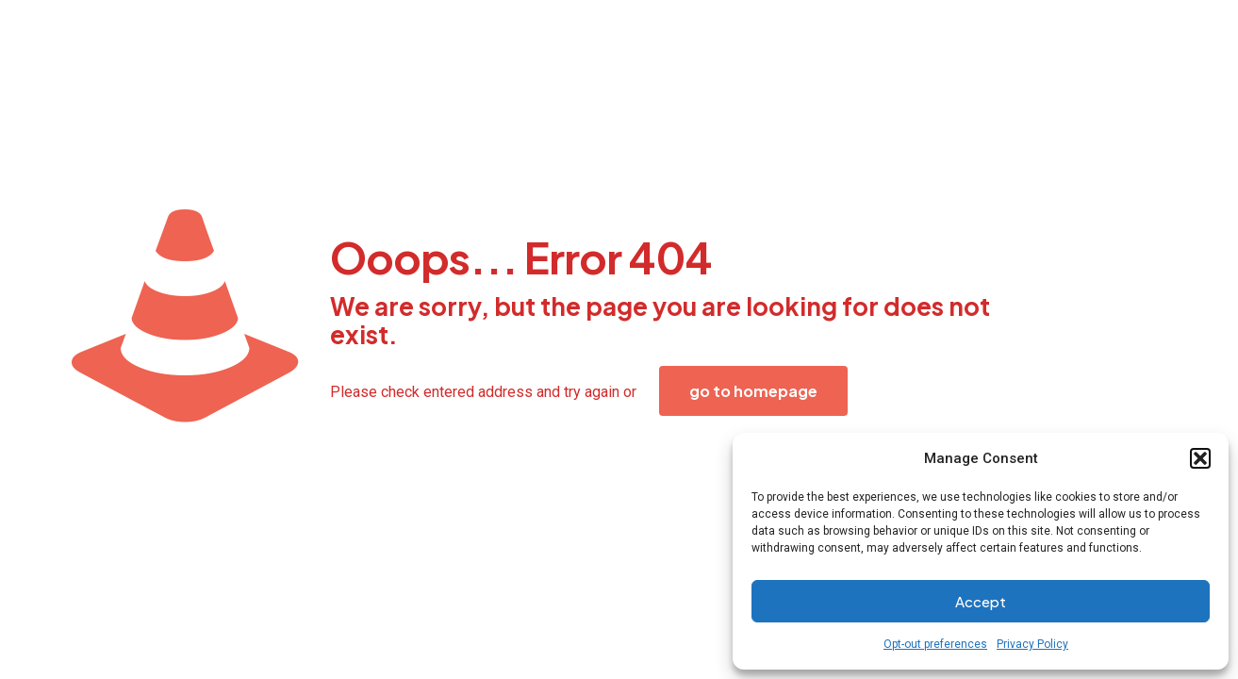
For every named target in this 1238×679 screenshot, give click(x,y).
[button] (1200, 458)
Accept (980, 601)
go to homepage (753, 391)
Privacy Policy (1032, 644)
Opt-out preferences (935, 644)
